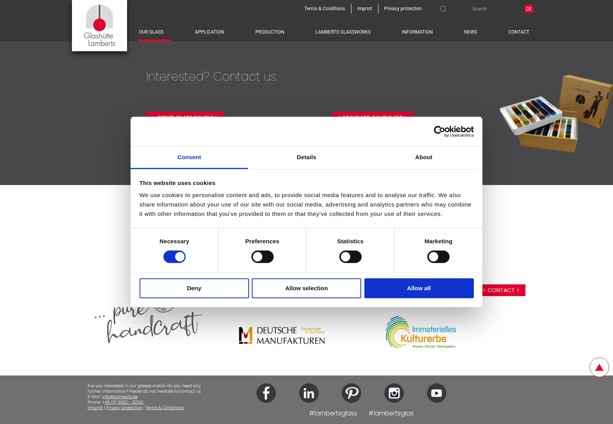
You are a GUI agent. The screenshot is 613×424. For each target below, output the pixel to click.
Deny (194, 288)
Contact (518, 32)
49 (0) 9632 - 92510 (124, 402)
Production (269, 32)
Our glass (151, 32)
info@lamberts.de (120, 397)
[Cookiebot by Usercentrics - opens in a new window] (439, 131)
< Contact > (501, 290)
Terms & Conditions (165, 408)
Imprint (95, 408)
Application (209, 32)
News (470, 32)
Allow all (419, 288)
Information (417, 32)
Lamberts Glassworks (343, 32)
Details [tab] (306, 157)
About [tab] (423, 157)
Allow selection (306, 288)
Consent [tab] (189, 157)
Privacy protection (124, 408)
